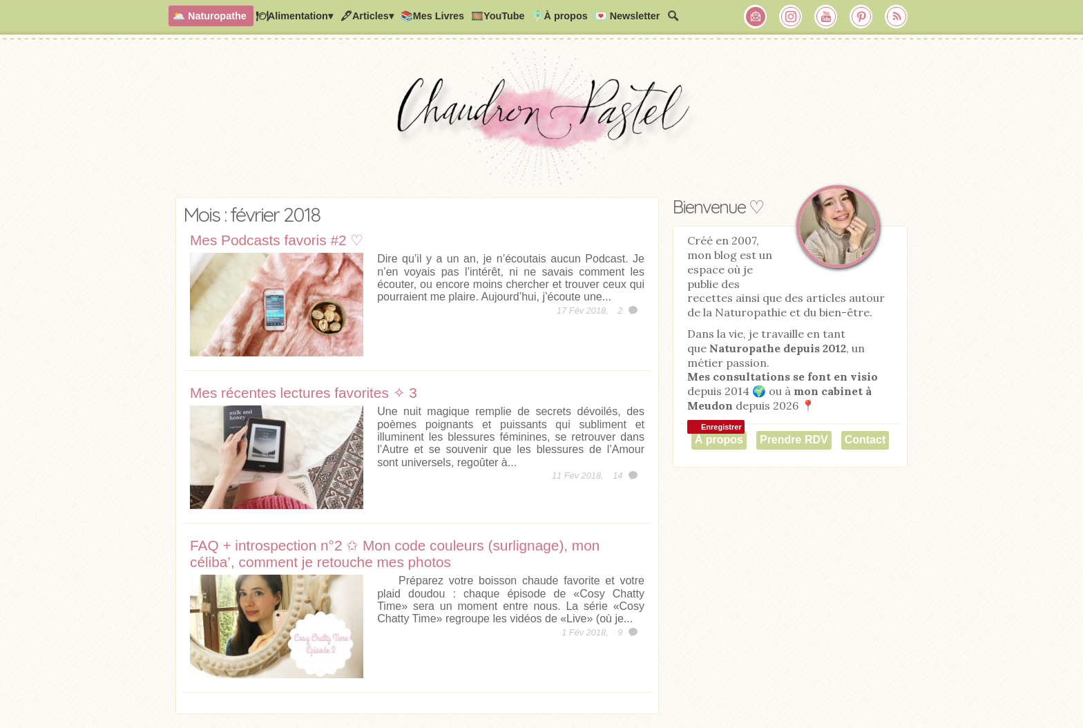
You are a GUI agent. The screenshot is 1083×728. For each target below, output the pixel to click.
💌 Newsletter (627, 15)
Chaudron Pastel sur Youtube (826, 16)
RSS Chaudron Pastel (896, 16)
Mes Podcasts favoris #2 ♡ (276, 240)
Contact (865, 440)
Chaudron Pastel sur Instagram (791, 16)
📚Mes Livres (432, 15)
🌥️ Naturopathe (210, 15)
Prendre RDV (794, 440)
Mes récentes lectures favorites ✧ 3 (303, 393)
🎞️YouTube (497, 15)
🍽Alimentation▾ (294, 15)
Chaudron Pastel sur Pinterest (861, 16)
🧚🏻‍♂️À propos (560, 15)
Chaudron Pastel (541, 121)
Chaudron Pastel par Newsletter (755, 16)
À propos (719, 440)
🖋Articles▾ (367, 15)
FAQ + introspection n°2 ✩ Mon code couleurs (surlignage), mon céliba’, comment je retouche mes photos (395, 553)
